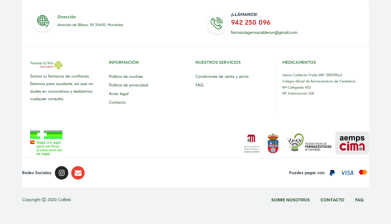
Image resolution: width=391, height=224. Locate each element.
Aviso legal (119, 93)
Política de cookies (126, 76)
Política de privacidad (128, 85)
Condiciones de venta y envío (222, 76)
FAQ (199, 85)
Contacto (117, 102)
